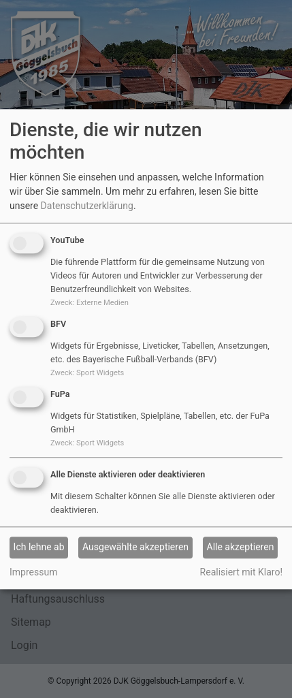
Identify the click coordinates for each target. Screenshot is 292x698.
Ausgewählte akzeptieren (135, 547)
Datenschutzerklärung (87, 206)
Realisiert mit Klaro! (241, 572)
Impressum (33, 572)
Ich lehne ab (39, 547)
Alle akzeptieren (240, 547)
